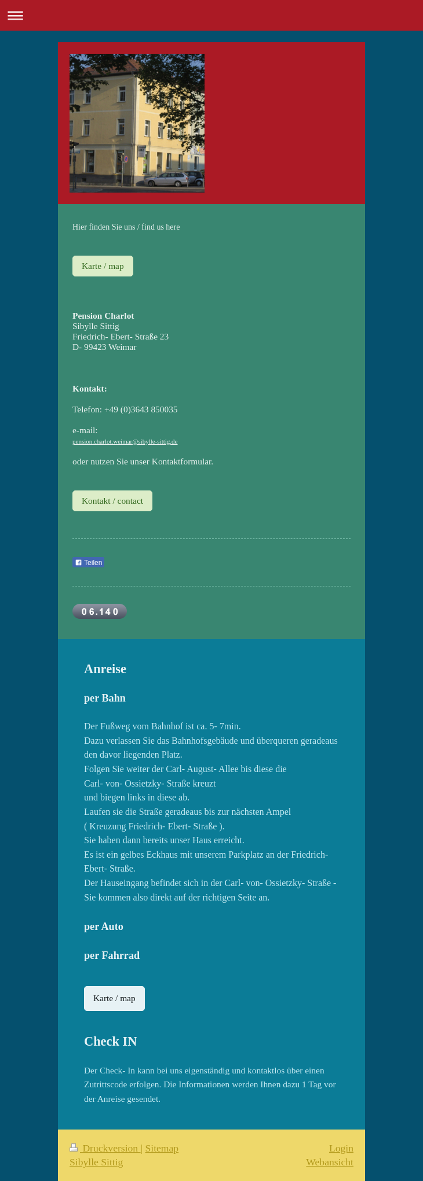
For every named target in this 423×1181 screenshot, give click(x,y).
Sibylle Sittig (96, 1162)
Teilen (88, 563)
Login (341, 1148)
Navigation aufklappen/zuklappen (211, 15)
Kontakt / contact (112, 500)
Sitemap (162, 1148)
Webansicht (329, 1162)
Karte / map (103, 266)
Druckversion (105, 1148)
